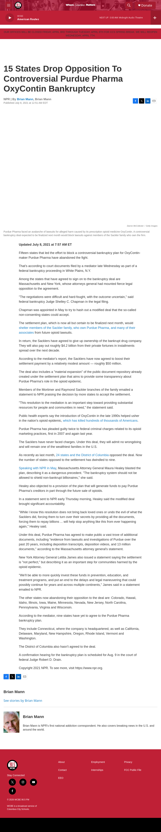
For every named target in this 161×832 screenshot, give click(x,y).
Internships (97, 770)
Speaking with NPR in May (37, 468)
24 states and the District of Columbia (82, 455)
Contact (62, 770)
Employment (98, 762)
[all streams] (156, 18)
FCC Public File (132, 770)
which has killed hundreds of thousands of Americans (100, 420)
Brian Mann (25, 99)
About (61, 762)
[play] (10, 18)
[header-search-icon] (128, 5)
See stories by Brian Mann (23, 700)
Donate (146, 5)
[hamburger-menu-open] (8, 5)
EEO (60, 778)
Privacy (128, 762)
